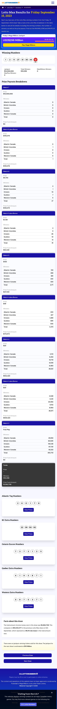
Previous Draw (28, 655)
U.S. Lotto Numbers (28, 704)
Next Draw (27, 661)
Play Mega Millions (28, 45)
